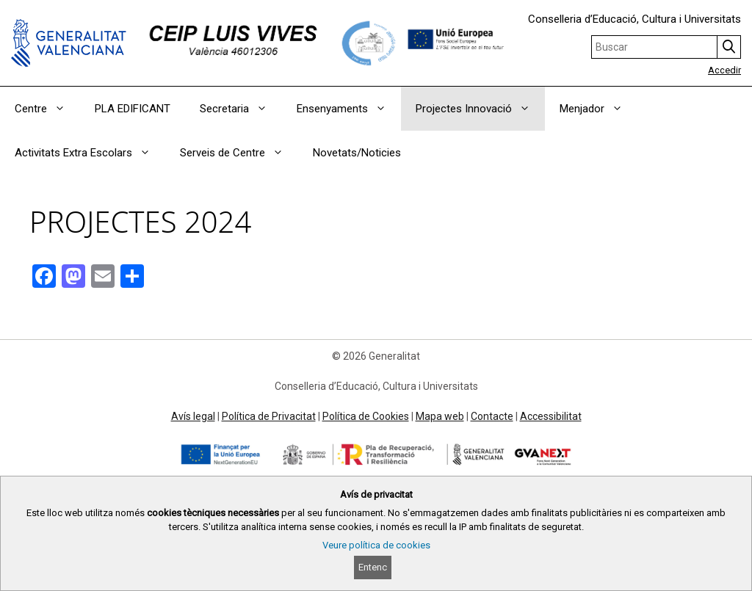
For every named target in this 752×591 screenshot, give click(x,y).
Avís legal (193, 416)
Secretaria (241, 109)
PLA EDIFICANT (132, 108)
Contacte (492, 416)
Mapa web (440, 416)
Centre (47, 109)
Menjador (598, 109)
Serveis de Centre (239, 153)
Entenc (372, 567)
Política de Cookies (365, 416)
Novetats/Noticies (357, 152)
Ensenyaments (349, 109)
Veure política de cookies (376, 545)
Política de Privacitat (269, 416)
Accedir (724, 70)
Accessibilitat (551, 416)
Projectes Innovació (480, 109)
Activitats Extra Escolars (90, 153)
